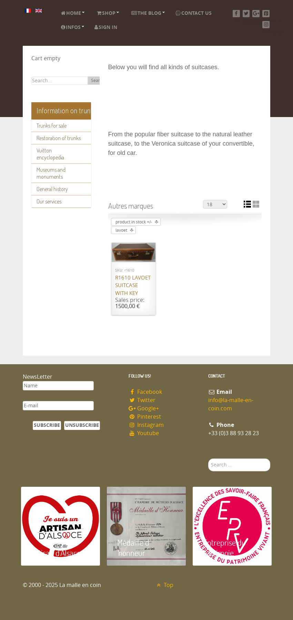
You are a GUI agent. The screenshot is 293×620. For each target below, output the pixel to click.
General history (52, 189)
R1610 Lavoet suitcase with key (133, 285)
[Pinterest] (266, 13)
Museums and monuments (51, 173)
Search (97, 80)
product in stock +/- (133, 222)
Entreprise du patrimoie (224, 547)
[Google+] (256, 13)
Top (164, 585)
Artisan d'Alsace (56, 552)
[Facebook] (236, 13)
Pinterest (145, 416)
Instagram (146, 425)
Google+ (144, 408)
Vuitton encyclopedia (50, 154)
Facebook (145, 392)
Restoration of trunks (59, 138)
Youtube (144, 433)
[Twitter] (246, 13)
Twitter (142, 400)
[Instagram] (266, 24)
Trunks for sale (52, 125)
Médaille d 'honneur (133, 547)
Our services (49, 201)
